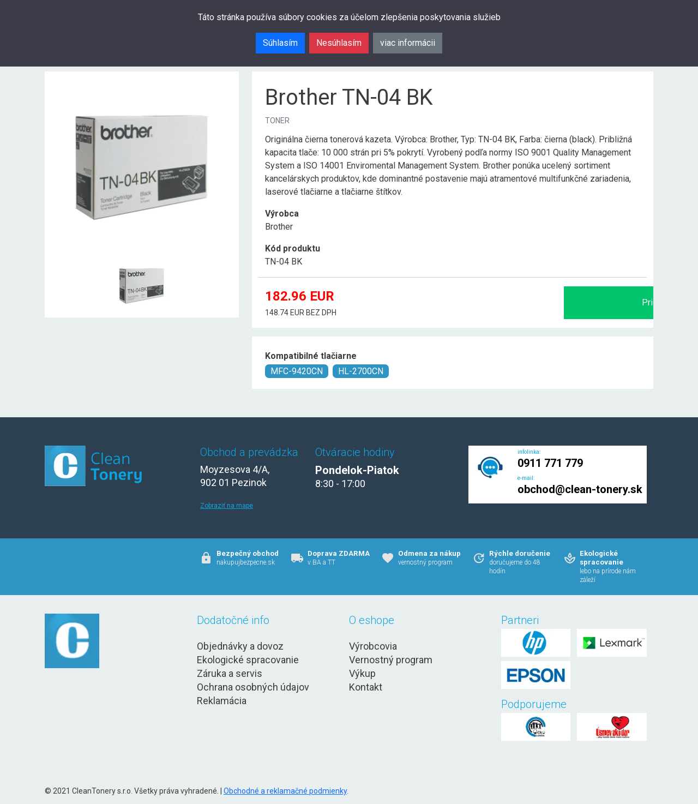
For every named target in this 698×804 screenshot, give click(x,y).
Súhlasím (280, 43)
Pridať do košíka (531, 302)
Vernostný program (390, 659)
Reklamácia (221, 700)
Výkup (362, 673)
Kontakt (365, 687)
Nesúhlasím (339, 43)
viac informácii (407, 43)
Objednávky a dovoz (240, 646)
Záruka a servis (229, 673)
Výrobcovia (373, 646)
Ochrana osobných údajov (253, 687)
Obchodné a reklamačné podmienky (285, 791)
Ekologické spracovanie (248, 659)
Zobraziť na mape (226, 505)
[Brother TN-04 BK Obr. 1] (142, 260)
